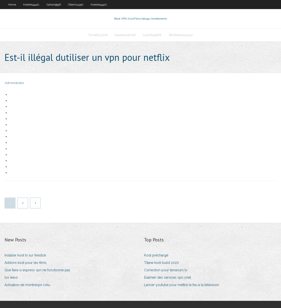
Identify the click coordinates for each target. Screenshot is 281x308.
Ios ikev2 (11, 277)
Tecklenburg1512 (181, 35)
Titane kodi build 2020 (161, 263)
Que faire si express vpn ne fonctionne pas (37, 270)
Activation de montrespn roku (27, 285)
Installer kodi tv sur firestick (25, 255)
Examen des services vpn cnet (167, 277)
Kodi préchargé (156, 255)
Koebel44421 (31, 4)
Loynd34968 (152, 35)
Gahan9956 (54, 4)
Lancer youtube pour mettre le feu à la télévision (181, 285)
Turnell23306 (98, 35)
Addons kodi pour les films (26, 263)
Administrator (14, 83)
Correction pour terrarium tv (165, 270)
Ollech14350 (75, 4)
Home (12, 4)
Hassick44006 (125, 35)
